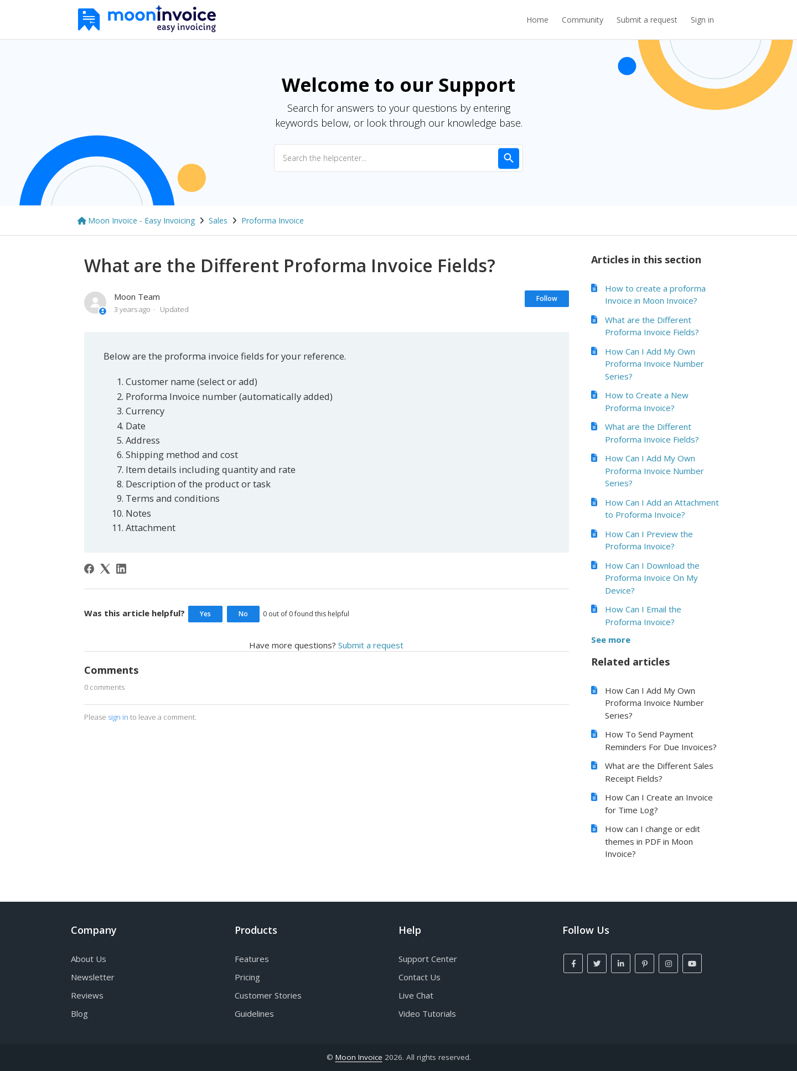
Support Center (427, 958)
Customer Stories (268, 995)
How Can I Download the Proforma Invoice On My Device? (652, 578)
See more (610, 639)
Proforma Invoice (272, 220)
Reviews (87, 995)
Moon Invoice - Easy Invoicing (141, 220)
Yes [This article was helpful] (205, 613)
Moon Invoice (358, 1057)
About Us (88, 958)
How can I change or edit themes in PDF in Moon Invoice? (652, 841)
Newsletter (93, 976)
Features (252, 958)
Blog (79, 1013)
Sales (218, 220)
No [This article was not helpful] (243, 613)
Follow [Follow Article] (546, 298)
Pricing (247, 976)
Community (582, 19)
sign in (118, 717)
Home (537, 19)
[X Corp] (105, 569)
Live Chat (415, 995)
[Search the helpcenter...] (398, 157)
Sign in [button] (702, 19)
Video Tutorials (427, 1013)
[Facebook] (89, 569)
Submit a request (647, 19)
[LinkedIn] (121, 569)
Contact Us (419, 976)
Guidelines (254, 1013)
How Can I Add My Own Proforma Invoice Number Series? (654, 364)
